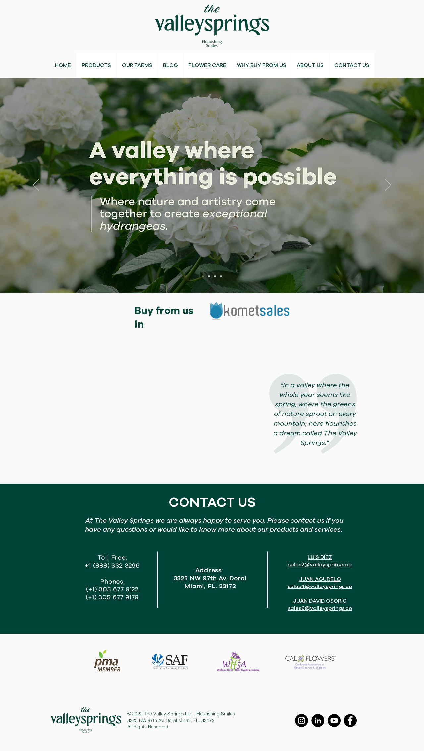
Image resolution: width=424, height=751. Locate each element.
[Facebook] (350, 720)
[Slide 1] (203, 276)
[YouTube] (334, 720)
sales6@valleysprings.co (320, 608)
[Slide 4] (221, 276)
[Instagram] (301, 720)
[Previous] (36, 185)
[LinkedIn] (317, 720)
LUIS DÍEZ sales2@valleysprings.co (320, 561)
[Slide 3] (215, 276)
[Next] (388, 185)
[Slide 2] (209, 276)
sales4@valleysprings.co (320, 586)
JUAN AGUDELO (320, 579)
